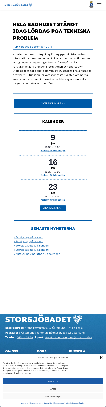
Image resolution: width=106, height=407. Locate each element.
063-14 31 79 (25, 337)
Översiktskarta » (53, 103)
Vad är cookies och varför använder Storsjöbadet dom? (42, 403)
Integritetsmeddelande (75, 403)
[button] (101, 357)
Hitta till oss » (75, 328)
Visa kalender (53, 208)
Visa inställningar (53, 396)
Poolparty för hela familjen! (53, 150)
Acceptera (53, 381)
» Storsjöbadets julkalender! (31, 245)
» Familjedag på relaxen (28, 237)
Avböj (53, 388)
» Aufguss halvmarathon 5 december (37, 254)
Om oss (11, 351)
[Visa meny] (99, 5)
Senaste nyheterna (53, 229)
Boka (42, 351)
